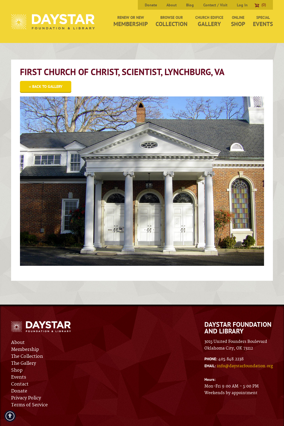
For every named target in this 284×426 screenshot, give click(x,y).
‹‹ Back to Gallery (45, 86)
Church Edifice (209, 21)
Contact (20, 384)
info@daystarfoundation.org (245, 366)
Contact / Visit (215, 4)
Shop (16, 370)
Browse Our (171, 21)
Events (18, 377)
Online (238, 21)
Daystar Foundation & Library (53, 21)
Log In (242, 4)
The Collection (27, 356)
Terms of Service (29, 405)
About (171, 4)
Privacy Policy (26, 398)
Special (263, 21)
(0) (260, 4)
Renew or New (130, 21)
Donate (151, 4)
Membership (25, 349)
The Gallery (23, 363)
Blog (190, 4)
